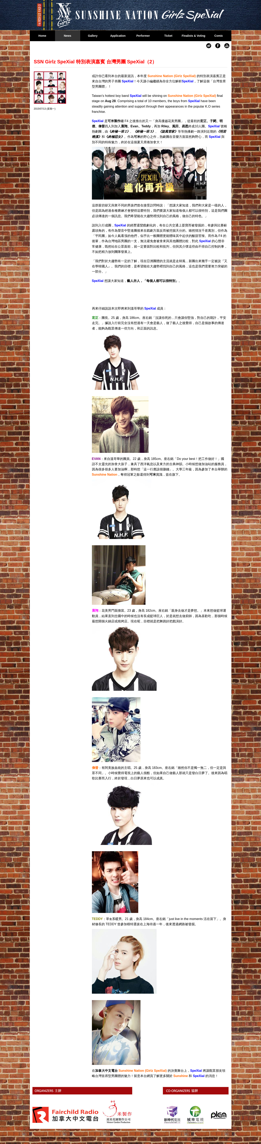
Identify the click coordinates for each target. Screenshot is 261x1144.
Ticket (168, 35)
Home (42, 35)
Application (118, 35)
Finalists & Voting (193, 35)
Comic (218, 35)
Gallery (92, 35)
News (67, 35)
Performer (143, 35)
